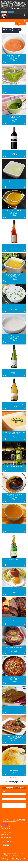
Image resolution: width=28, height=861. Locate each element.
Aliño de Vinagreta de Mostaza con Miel (14, 274)
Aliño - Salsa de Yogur (14, 304)
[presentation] (11, 811)
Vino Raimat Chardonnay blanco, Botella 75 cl (14, 403)
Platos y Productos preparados (9, 25)
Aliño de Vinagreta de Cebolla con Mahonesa (14, 432)
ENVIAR (5, 824)
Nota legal (15, 858)
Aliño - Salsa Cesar (14, 335)
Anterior (4, 777)
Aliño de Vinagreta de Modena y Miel (14, 494)
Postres (4, 32)
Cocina (18, 859)
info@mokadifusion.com (5, 834)
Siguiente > (22, 777)
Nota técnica (19, 858)
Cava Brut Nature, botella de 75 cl (14, 559)
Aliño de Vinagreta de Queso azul (14, 180)
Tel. (6, 832)
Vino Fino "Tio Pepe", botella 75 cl (14, 466)
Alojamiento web (10, 858)
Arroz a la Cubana (14, 588)
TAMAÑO (11, 770)
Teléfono (3, 796)
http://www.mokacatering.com (7, 835)
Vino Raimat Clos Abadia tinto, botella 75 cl (14, 150)
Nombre (3, 791)
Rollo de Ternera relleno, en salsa (14, 647)
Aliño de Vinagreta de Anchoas (14, 210)
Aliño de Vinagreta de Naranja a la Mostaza (14, 524)
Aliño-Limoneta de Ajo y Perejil (14, 116)
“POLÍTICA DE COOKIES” (16, 8)
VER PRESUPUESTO (20, 23)
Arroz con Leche (14, 766)
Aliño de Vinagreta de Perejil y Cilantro (14, 85)
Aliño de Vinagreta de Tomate (14, 55)
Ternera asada (14, 618)
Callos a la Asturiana (14, 677)
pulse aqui (19, 620)
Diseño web (4, 858)
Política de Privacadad (12, 859)
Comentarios (4, 801)
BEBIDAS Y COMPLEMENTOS (13, 32)
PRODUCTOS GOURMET (7, 29)
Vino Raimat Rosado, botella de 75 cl (14, 245)
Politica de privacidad (13, 816)
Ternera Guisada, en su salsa (14, 736)
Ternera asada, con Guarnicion (14, 706)
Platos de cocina (17, 29)
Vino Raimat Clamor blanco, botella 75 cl (14, 369)
